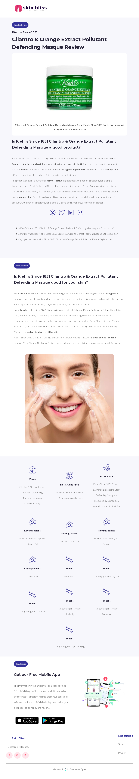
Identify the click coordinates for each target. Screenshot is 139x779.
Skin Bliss (18, 738)
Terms (121, 744)
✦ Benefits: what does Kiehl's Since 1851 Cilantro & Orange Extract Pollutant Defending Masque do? (67, 233)
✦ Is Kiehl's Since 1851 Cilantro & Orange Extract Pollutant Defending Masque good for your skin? (65, 228)
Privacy (122, 752)
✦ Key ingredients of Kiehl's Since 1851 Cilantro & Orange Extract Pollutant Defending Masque (64, 239)
